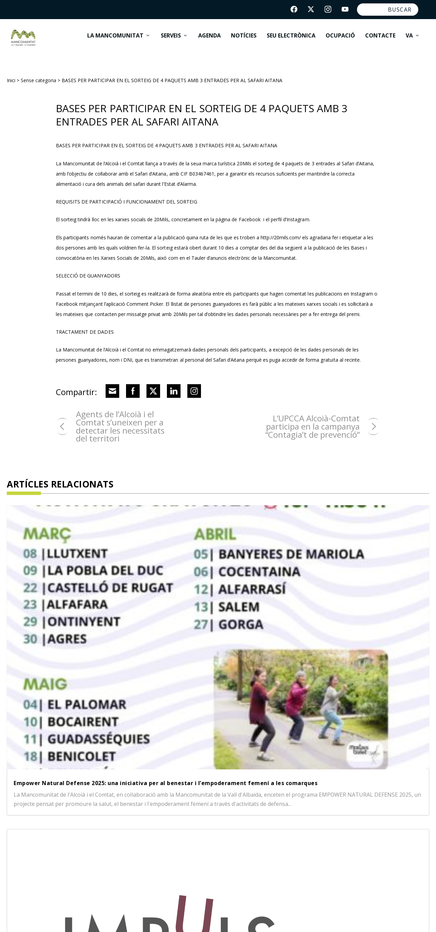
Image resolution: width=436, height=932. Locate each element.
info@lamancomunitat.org (331, 857)
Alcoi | (170, 799)
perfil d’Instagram (290, 213)
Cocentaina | (227, 824)
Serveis (171, 40)
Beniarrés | (188, 824)
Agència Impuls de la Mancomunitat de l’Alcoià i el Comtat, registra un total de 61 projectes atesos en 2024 (214, 608)
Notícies (243, 40)
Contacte (380, 40)
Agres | (148, 799)
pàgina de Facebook (238, 213)
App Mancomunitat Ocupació (291, 917)
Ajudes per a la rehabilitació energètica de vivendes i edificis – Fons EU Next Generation (360, 590)
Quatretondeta (221, 848)
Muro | (147, 848)
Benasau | (153, 824)
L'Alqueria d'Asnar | (194, 836)
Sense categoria (38, 74)
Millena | (240, 836)
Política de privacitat (152, 917)
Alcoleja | (196, 799)
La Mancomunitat (115, 40)
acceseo (419, 917)
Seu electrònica (291, 40)
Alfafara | (152, 811)
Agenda (209, 40)
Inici (11, 74)
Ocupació (340, 40)
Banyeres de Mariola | (203, 811)
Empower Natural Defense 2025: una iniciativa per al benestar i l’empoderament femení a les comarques (66, 601)
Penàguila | (178, 848)
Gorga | (149, 836)
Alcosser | (227, 799)
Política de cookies (216, 917)
